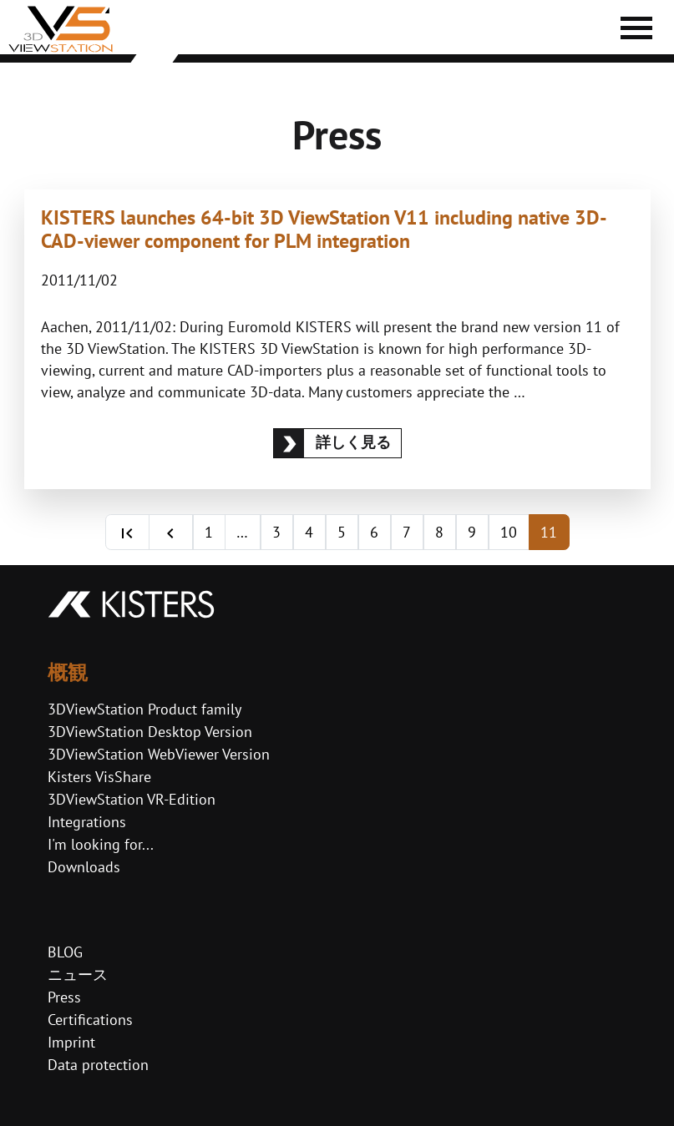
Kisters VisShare (99, 776)
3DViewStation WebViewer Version (159, 754)
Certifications (90, 1019)
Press (64, 997)
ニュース (78, 974)
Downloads (84, 866)
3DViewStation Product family (144, 709)
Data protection (98, 1064)
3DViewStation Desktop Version (150, 731)
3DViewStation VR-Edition (131, 799)
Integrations (87, 821)
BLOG (65, 952)
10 (508, 532)
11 (548, 532)
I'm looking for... (101, 844)
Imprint (71, 1042)
